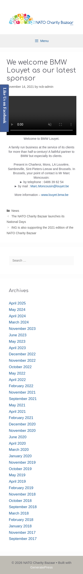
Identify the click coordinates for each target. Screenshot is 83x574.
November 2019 (22, 462)
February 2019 (21, 488)
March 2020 (19, 450)
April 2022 (17, 380)
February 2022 (21, 386)
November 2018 (22, 494)
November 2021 (22, 392)
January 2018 (20, 526)
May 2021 (17, 405)
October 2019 (20, 469)
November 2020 (22, 431)
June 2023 (17, 335)
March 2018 (19, 513)
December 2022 (22, 354)
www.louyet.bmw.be (54, 195)
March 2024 (19, 322)
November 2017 (22, 532)
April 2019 (17, 481)
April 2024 (17, 316)
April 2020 (17, 443)
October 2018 (20, 501)
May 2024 (17, 310)
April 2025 (17, 303)
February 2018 (21, 520)
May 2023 (17, 341)
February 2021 (21, 418)
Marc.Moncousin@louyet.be (50, 186)
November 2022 (22, 360)
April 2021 (17, 411)
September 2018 (23, 507)
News (15, 210)
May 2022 (17, 373)
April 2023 (17, 348)
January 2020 (20, 456)
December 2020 (22, 424)
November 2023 (22, 329)
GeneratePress (41, 567)
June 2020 (17, 437)
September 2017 (23, 539)
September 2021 (23, 399)
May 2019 (17, 475)
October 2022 (20, 367)
